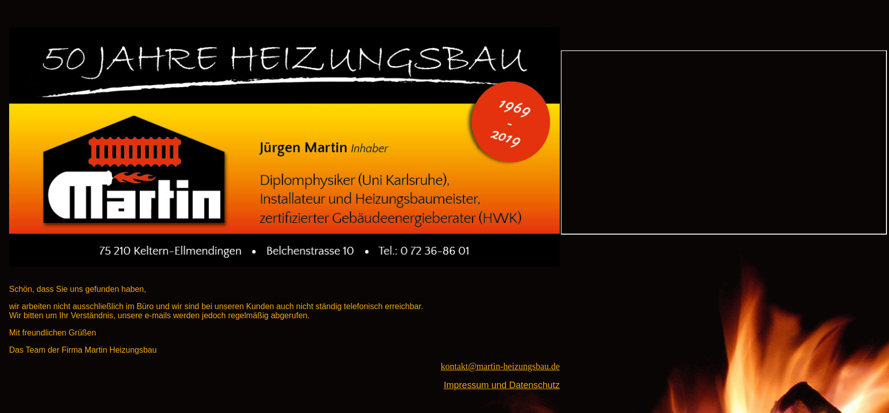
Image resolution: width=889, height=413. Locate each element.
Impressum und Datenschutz (502, 385)
